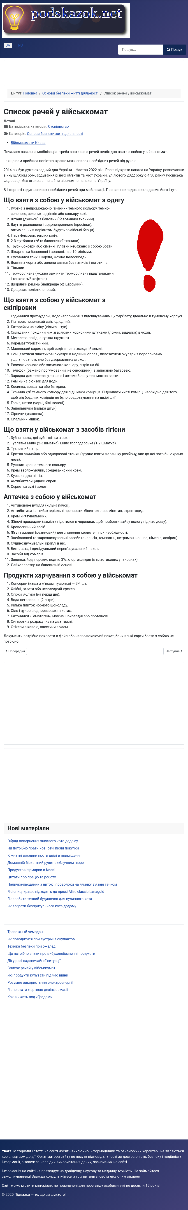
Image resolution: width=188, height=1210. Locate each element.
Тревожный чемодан (25, 932)
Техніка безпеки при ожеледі (31, 946)
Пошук (174, 49)
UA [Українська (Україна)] (7, 45)
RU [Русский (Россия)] (20, 45)
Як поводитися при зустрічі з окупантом (41, 939)
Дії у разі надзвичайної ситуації (33, 961)
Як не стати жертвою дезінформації (37, 990)
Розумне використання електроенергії (40, 982)
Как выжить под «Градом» (29, 997)
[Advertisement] (60, 71)
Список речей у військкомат (31, 968)
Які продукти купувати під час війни (37, 975)
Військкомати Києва (28, 143)
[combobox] (140, 50)
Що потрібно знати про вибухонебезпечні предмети (51, 953)
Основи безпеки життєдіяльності (55, 134)
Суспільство (58, 126)
